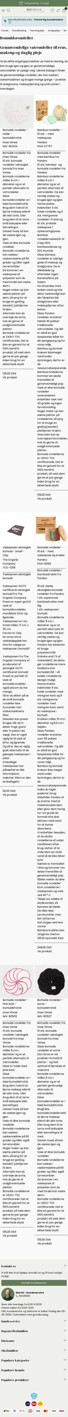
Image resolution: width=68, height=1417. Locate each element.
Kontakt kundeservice (34, 1282)
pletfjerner (21, 305)
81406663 (24, 1296)
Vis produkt (10, 377)
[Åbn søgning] (8, 10)
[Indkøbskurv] (64, 10)
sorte (21, 317)
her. (24, 641)
